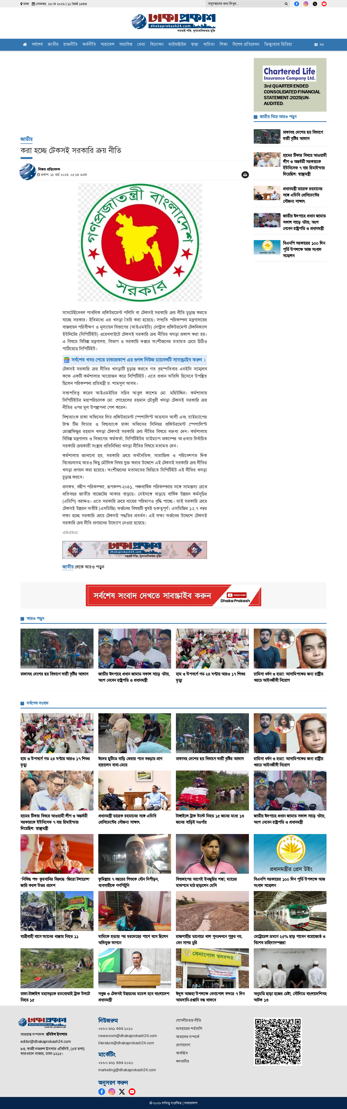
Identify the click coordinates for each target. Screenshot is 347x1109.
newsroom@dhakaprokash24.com (127, 1035)
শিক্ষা (224, 45)
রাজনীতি (70, 45)
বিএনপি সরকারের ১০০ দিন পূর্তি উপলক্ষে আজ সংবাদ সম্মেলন (304, 249)
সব (319, 45)
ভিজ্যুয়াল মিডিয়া (278, 45)
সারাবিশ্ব (125, 45)
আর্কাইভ (182, 1053)
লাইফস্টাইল (177, 45)
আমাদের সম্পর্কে (187, 1036)
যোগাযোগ (183, 1044)
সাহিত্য (209, 45)
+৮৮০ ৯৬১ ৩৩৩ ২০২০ (115, 1062)
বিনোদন (157, 45)
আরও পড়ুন (35, 618)
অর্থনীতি (89, 45)
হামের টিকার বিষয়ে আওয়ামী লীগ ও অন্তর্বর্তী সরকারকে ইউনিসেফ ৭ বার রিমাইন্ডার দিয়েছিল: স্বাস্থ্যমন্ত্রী (53, 822)
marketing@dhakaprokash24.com (127, 1069)
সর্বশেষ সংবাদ (37, 703)
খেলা (141, 45)
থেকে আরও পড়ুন (83, 567)
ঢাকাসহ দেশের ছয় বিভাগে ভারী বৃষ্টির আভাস (54, 674)
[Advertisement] (134, 96)
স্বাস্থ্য (195, 45)
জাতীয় (53, 45)
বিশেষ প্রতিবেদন (246, 45)
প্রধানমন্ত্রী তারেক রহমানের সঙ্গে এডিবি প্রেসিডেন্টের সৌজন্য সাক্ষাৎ (302, 195)
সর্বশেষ (37, 45)
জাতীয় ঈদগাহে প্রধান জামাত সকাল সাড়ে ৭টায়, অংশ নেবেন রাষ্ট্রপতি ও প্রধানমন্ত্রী (304, 222)
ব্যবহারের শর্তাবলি (189, 1028)
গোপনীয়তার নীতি (188, 1020)
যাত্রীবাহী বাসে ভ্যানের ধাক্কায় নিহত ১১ (50, 936)
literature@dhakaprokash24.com (126, 1042)
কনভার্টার (182, 1061)
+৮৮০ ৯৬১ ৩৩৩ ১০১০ (115, 1028)
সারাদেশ (107, 45)
